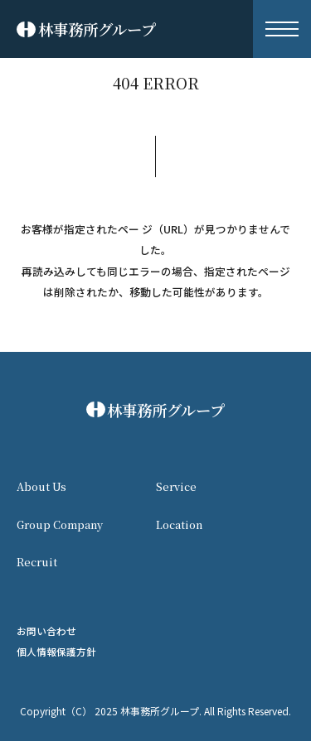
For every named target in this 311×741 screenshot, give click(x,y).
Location (179, 524)
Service (176, 486)
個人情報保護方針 (56, 651)
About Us (41, 486)
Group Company (60, 524)
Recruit (37, 562)
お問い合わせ (46, 631)
